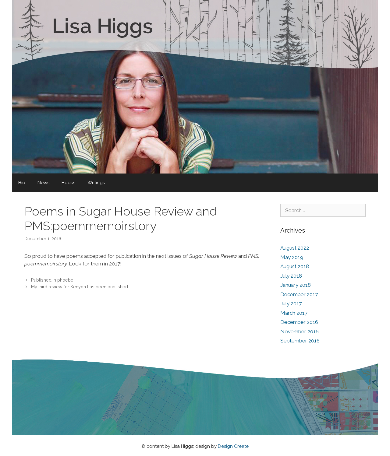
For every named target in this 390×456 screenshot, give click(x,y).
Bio (21, 182)
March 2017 (293, 313)
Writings (96, 182)
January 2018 (295, 285)
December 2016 (299, 322)
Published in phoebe (52, 279)
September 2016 (300, 341)
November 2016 (299, 331)
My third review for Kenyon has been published (79, 286)
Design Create (233, 446)
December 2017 (299, 294)
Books (68, 182)
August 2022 (294, 248)
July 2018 (291, 276)
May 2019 (291, 257)
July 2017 (291, 303)
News (43, 182)
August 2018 (294, 266)
